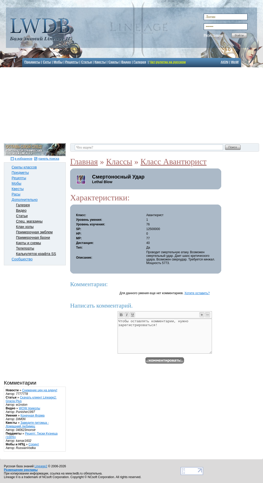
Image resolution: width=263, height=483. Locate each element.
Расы (16, 194)
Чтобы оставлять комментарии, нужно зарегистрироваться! (165, 336)
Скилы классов (24, 167)
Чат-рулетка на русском (168, 62)
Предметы (32, 62)
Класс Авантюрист (174, 161)
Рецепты (72, 62)
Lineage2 (41, 466)
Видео (126, 62)
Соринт (33, 444)
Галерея (140, 62)
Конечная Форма (32, 415)
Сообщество (22, 259)
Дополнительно (25, 200)
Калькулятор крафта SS (36, 254)
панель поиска (48, 158)
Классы (119, 161)
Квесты (100, 62)
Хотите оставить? (197, 293)
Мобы (58, 62)
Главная (84, 161)
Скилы (113, 62)
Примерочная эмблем (34, 232)
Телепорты (25, 248)
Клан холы (25, 227)
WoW (235, 62)
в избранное (23, 158)
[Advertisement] (132, 105)
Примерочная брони (33, 237)
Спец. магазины (29, 221)
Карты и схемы (28, 243)
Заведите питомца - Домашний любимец (27, 424)
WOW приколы (29, 408)
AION (224, 62)
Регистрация (213, 35)
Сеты (47, 62)
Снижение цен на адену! (39, 390)
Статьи (86, 62)
